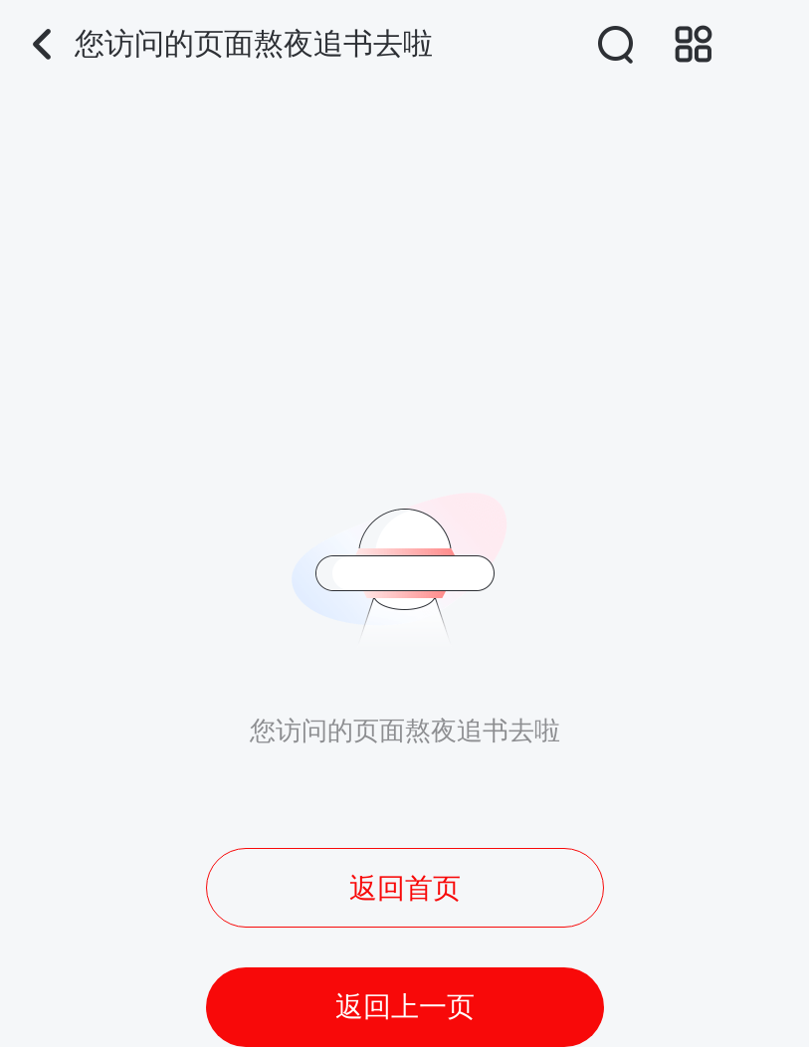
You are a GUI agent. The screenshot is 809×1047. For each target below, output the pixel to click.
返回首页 (405, 888)
